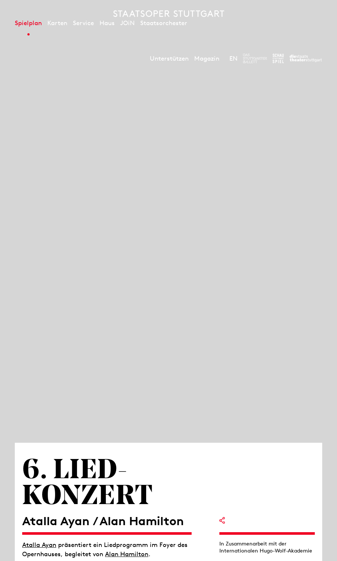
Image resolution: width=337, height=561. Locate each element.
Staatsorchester (163, 23)
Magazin (206, 58)
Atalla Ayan (39, 545)
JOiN (127, 23)
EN (233, 58)
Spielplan (28, 23)
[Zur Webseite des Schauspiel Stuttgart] (278, 58)
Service (83, 23)
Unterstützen (169, 58)
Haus (107, 23)
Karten (57, 23)
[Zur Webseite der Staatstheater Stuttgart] (305, 58)
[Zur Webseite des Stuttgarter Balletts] (255, 58)
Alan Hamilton (126, 554)
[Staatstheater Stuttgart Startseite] (168, 13)
